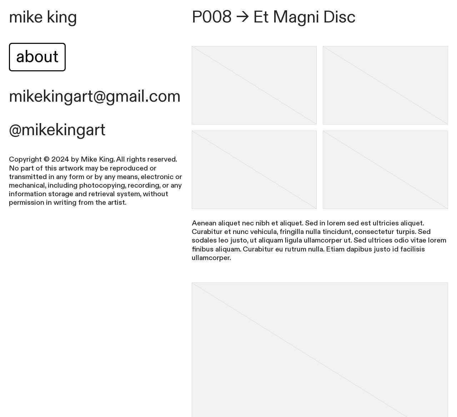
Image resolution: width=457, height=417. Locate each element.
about (37, 57)
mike (26, 17)
